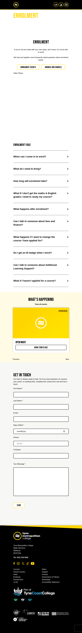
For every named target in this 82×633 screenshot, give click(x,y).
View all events (41, 304)
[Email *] (41, 419)
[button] (16, 612)
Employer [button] (17, 577)
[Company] (41, 455)
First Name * (18, 388)
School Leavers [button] (19, 572)
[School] (41, 443)
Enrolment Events (28, 67)
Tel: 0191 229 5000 (20, 557)
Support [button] (45, 572)
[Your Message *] (41, 481)
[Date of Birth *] (41, 431)
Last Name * (18, 401)
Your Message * (19, 464)
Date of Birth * (18, 425)
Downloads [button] (46, 579)
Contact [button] (45, 574)
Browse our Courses (53, 67)
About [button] (44, 569)
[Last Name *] (41, 407)
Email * (16, 413)
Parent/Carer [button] (18, 579)
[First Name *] (41, 394)
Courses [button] (16, 569)
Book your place (41, 347)
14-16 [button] (15, 582)
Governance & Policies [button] (50, 577)
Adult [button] (15, 574)
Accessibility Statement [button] (51, 582)
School (16, 437)
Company (17, 450)
